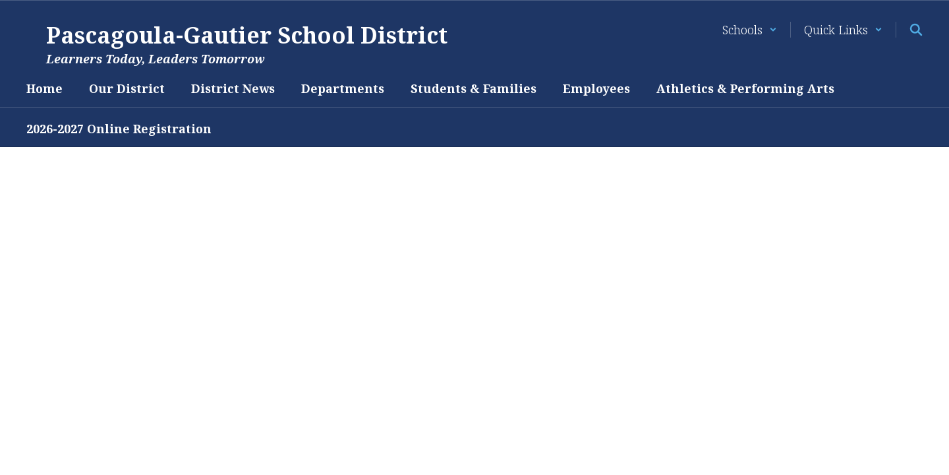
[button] (749, 30)
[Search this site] (916, 29)
